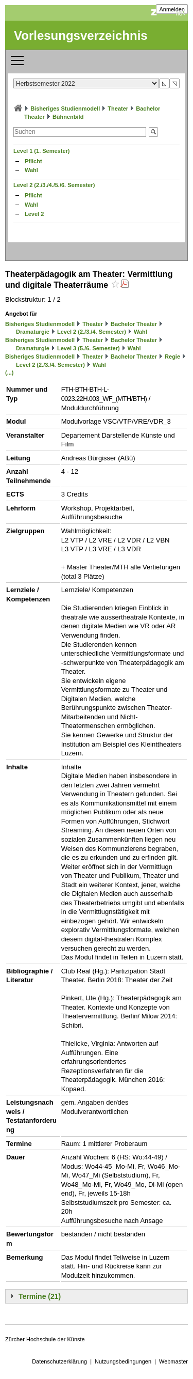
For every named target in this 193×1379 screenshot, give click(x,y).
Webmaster (173, 1361)
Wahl (31, 170)
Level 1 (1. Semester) (41, 151)
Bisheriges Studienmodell (65, 108)
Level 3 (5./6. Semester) (88, 348)
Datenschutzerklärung (59, 1361)
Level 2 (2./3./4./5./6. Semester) (54, 185)
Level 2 (34, 214)
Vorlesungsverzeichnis (81, 35)
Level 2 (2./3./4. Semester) (91, 332)
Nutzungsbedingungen (123, 1361)
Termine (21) (40, 1296)
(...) (9, 372)
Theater (118, 108)
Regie (172, 356)
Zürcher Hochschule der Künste (45, 1339)
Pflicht (33, 161)
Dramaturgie (32, 332)
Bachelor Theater (134, 324)
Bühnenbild (68, 117)
